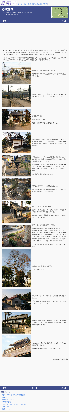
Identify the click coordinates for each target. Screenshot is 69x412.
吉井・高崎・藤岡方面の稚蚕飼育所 (35, 4)
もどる (34, 388)
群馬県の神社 (6, 402)
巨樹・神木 (6, 409)
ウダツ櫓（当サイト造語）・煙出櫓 (14, 404)
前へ (6, 21)
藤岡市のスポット (8, 399)
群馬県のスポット (8, 397)
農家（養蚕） (6, 406)
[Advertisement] (34, 36)
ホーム (20, 4)
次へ (63, 21)
